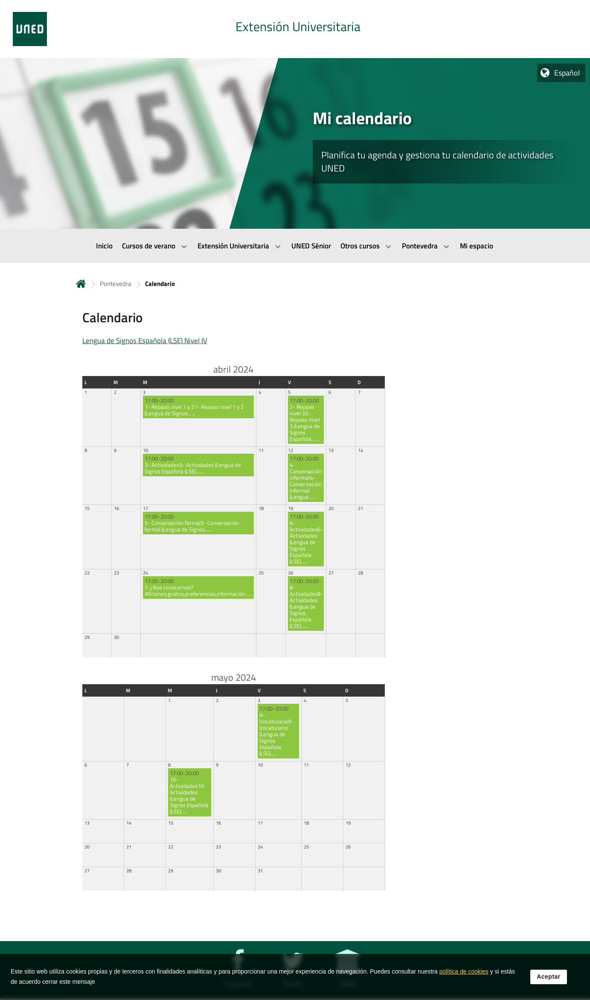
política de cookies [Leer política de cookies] (463, 973)
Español (567, 73)
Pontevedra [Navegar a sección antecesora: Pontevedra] (115, 284)
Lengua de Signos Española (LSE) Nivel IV (144, 340)
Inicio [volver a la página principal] (81, 284)
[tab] (295, 29)
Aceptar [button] (549, 978)
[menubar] (295, 245)
